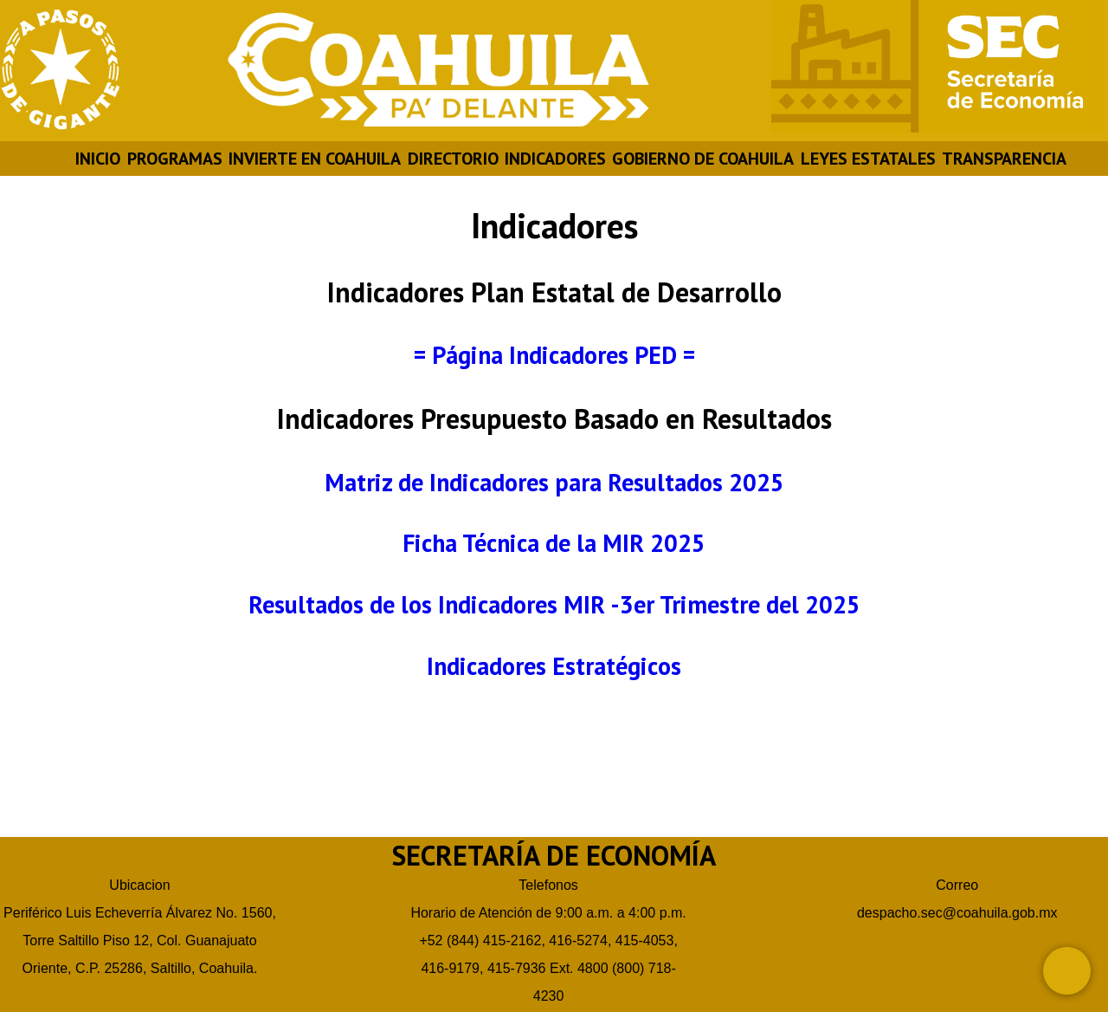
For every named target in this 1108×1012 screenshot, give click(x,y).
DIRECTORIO (453, 158)
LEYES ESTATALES (868, 158)
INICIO (97, 158)
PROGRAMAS (174, 158)
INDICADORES (555, 158)
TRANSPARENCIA (1004, 158)
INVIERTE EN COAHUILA (315, 158)
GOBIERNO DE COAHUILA (703, 158)
